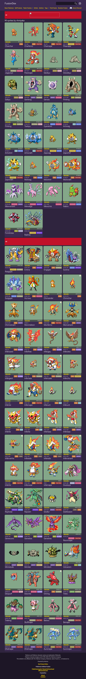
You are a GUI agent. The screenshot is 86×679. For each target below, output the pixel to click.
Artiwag (66, 126)
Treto (65, 594)
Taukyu (27, 126)
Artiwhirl (8, 153)
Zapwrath (9, 179)
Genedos (28, 538)
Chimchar (67, 298)
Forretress (9, 233)
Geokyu (47, 73)
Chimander (48, 298)
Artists (36, 8)
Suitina (66, 270)
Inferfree (27, 351)
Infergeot (9, 378)
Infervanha (9, 458)
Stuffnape (28, 622)
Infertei (8, 405)
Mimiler (27, 567)
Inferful (8, 485)
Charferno (28, 46)
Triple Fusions (27, 8)
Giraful (46, 512)
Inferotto (67, 351)
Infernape (28, 405)
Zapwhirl (67, 153)
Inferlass (47, 432)
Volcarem (67, 567)
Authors (41, 8)
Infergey (47, 351)
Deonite (27, 594)
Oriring (47, 594)
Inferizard (9, 351)
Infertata (28, 378)
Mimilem (47, 567)
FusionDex (10, 3)
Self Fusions (18, 8)
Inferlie (8, 432)
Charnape (48, 46)
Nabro (65, 206)
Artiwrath (28, 153)
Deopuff (8, 594)
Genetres (48, 538)
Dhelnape (9, 649)
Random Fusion (62, 8)
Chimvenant (10, 325)
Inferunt (47, 405)
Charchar (9, 46)
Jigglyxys (9, 73)
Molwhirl (47, 179)
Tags (46, 8)
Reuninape (67, 540)
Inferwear (28, 485)
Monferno (48, 325)
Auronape (48, 649)
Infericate (48, 378)
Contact (43, 677)
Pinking (66, 99)
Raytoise (8, 512)
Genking (27, 99)
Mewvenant (10, 206)
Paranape (28, 73)
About (43, 675)
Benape (66, 622)
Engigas (47, 270)
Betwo (46, 620)
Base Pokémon (9, 8)
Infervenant (68, 458)
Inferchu (66, 378)
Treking (8, 620)
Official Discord (43, 670)
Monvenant (68, 325)
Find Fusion (53, 8)
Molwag (27, 179)
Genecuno (9, 538)
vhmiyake (8, 42)
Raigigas (8, 271)
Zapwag (47, 153)
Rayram (27, 512)
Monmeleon (29, 325)
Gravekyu (67, 73)
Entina (27, 270)
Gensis (47, 99)
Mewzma (48, 206)
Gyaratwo (48, 126)
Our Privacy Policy (43, 664)
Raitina (27, 235)
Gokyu (7, 99)
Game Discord (75, 8)
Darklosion (67, 512)
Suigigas (8, 298)
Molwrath (67, 179)
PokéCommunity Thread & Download (43, 669)
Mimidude (9, 567)
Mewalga (28, 206)
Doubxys (67, 485)
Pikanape (67, 46)
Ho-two (27, 298)
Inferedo (27, 458)
